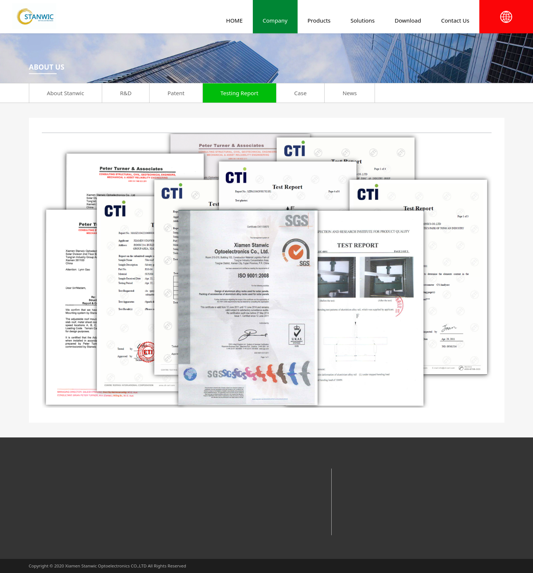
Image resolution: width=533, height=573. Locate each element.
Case (300, 93)
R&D (125, 93)
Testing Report (239, 93)
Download (408, 20)
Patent (175, 93)
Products (319, 20)
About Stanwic (65, 93)
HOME (234, 20)
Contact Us (455, 20)
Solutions (363, 20)
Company (275, 20)
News (349, 93)
